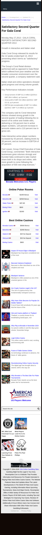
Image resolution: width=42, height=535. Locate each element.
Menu (5, 9)
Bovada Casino (8, 226)
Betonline (6, 199)
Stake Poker (7, 203)
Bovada (5, 195)
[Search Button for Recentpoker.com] (38, 409)
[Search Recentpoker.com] (21, 409)
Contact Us (15, 511)
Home (4, 17)
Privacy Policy (26, 511)
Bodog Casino (7, 242)
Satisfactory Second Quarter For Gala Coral (16, 20)
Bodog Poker (7, 207)
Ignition (5, 211)
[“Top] (21, 461)
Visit (36, 195)
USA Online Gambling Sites (29, 469)
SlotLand (6, 238)
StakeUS (6, 234)
